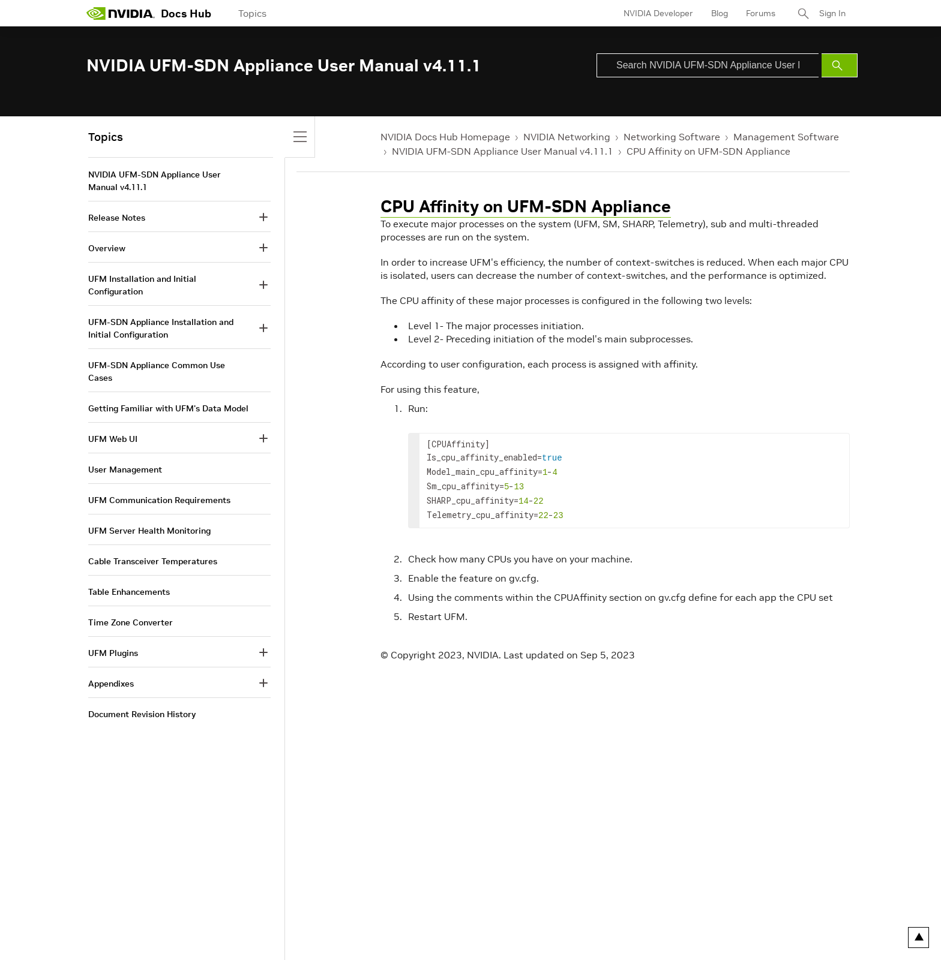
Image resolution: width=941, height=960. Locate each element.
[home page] (120, 13)
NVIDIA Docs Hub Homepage (445, 137)
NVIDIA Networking (566, 137)
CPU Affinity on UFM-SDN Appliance (708, 151)
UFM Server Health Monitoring (149, 530)
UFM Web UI (112, 439)
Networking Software (672, 137)
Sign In (832, 13)
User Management (125, 469)
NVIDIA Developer (658, 13)
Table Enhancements (129, 591)
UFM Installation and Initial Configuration (142, 285)
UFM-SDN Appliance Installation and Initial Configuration (160, 328)
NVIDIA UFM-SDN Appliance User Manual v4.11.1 (502, 151)
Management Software (786, 137)
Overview (106, 248)
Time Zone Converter (130, 622)
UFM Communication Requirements (159, 500)
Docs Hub (186, 13)
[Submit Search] (840, 65)
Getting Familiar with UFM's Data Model (168, 408)
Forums (760, 13)
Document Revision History (142, 714)
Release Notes (116, 217)
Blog (719, 13)
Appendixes (111, 683)
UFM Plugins (113, 653)
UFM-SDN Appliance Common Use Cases (156, 371)
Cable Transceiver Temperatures (152, 561)
